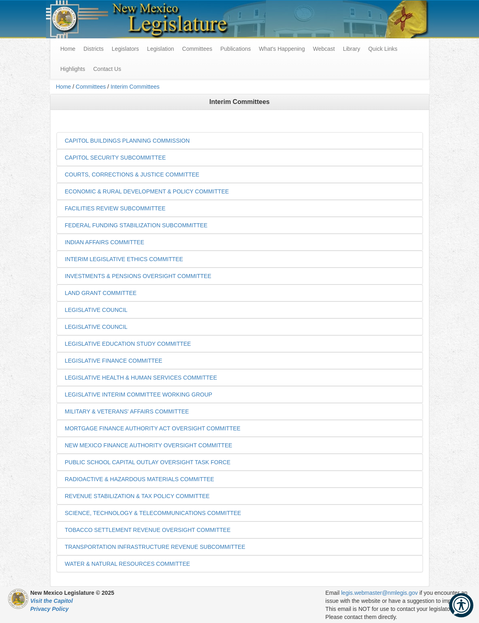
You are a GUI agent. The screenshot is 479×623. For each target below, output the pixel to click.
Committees (197, 49)
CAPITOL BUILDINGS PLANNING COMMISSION (127, 140)
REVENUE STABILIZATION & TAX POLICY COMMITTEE (137, 496)
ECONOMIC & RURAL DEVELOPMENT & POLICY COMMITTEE (147, 191)
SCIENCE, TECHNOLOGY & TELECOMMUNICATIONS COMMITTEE (153, 513)
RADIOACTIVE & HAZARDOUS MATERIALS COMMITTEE (139, 479)
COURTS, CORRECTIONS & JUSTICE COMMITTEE (132, 174)
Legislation (160, 49)
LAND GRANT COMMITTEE (101, 293)
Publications (235, 49)
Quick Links (382, 49)
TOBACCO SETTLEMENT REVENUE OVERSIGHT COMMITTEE (148, 530)
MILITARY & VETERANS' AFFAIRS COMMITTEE (127, 411)
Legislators (125, 49)
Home (63, 86)
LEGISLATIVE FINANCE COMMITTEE (114, 360)
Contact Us (107, 69)
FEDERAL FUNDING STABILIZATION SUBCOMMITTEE (136, 225)
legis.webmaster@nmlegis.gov (379, 593)
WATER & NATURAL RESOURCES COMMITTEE (127, 564)
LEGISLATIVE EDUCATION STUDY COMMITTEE (128, 344)
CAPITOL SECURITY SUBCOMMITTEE (115, 157)
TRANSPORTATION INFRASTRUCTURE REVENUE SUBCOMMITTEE (155, 547)
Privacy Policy (49, 609)
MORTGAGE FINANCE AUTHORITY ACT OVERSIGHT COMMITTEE (153, 428)
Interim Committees (135, 86)
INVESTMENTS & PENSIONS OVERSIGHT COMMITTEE (138, 276)
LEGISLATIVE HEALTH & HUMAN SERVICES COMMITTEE (141, 377)
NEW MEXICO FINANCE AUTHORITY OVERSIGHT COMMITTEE (148, 445)
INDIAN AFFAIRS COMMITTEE (104, 242)
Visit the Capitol (51, 601)
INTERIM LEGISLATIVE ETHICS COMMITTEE (124, 259)
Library (351, 49)
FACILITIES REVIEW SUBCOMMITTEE (115, 208)
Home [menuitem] (68, 49)
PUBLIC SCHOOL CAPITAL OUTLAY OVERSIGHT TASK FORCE (148, 462)
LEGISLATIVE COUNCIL (96, 310)
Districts (94, 49)
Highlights (73, 69)
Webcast (324, 49)
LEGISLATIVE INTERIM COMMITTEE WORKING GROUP (138, 394)
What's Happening (282, 49)
